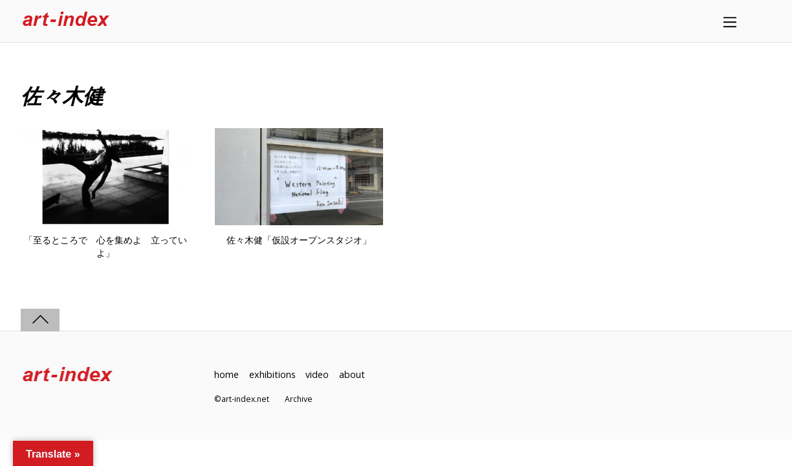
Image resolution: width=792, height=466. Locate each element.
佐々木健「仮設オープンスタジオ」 (298, 240)
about (352, 374)
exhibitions (272, 374)
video (317, 374)
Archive (299, 399)
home (226, 374)
